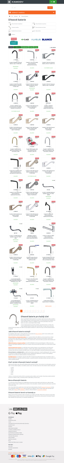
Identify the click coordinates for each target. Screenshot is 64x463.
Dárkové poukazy (12, 431)
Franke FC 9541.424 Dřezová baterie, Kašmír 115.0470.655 (15, 215)
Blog (9, 440)
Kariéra (10, 418)
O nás (9, 422)
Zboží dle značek (12, 439)
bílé (19, 388)
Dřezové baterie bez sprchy (14, 347)
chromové (48, 387)
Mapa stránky (11, 437)
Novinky (10, 449)
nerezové (44, 387)
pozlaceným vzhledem (42, 389)
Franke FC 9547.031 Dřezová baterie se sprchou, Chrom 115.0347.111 (32, 85)
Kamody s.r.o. (17, 454)
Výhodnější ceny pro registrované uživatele (18, 423)
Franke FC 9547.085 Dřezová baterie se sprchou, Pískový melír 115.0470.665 (15, 128)
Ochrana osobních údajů (14, 429)
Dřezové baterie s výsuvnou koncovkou (17, 337)
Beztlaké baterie (12, 356)
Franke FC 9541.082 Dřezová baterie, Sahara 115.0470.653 (48, 128)
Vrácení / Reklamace (13, 436)
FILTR (10, 47)
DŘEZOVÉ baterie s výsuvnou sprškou (16, 342)
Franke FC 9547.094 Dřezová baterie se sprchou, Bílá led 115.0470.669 (32, 215)
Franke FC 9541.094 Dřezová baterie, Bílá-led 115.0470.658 (48, 172)
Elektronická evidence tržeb (15, 432)
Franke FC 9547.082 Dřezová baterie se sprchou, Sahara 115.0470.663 (32, 172)
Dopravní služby (12, 420)
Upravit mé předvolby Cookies (15, 442)
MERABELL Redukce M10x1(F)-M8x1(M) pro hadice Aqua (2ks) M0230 (32, 237)
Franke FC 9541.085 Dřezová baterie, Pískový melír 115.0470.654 (32, 128)
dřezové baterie (39, 333)
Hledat (50, 7)
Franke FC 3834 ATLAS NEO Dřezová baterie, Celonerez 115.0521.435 (16, 85)
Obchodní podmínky (13, 428)
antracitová (22, 389)
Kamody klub (11, 425)
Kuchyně (16, 16)
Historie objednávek (13, 447)
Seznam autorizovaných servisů (15, 434)
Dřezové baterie (24, 16)
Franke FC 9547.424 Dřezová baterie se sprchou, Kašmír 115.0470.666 (15, 258)
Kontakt (10, 426)
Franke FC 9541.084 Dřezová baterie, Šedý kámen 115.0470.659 (32, 107)
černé (22, 388)
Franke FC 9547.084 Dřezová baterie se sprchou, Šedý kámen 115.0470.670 (32, 193)
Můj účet (10, 446)
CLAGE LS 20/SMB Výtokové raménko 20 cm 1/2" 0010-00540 (48, 193)
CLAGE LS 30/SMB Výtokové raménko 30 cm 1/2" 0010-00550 (32, 302)
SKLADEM (53, 47)
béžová (16, 389)
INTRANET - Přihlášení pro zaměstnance (16, 452)
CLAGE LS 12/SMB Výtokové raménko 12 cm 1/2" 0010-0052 (16, 237)
